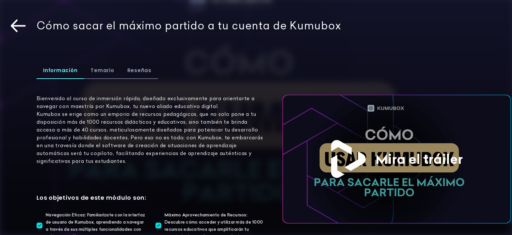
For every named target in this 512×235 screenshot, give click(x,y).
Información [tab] (60, 70)
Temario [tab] (102, 70)
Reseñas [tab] (139, 70)
